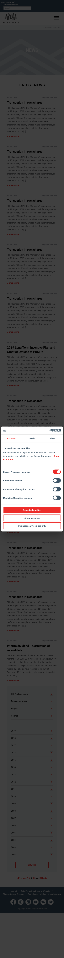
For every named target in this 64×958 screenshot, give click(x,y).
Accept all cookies (32, 510)
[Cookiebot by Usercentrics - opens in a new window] (48, 430)
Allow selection (32, 518)
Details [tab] (32, 438)
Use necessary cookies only (32, 526)
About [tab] (53, 438)
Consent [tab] (11, 438)
